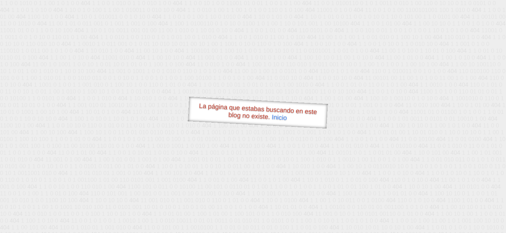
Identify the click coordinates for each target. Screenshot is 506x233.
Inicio (279, 117)
